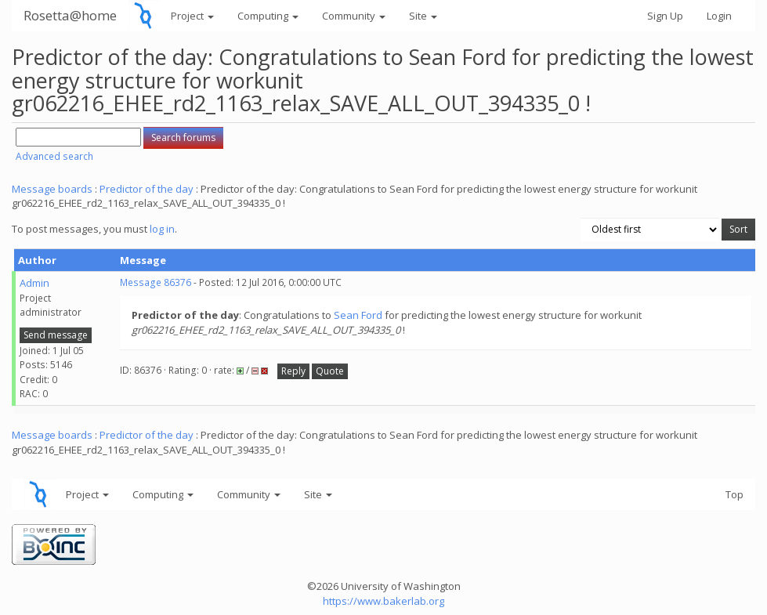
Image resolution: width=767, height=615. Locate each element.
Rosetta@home (70, 15)
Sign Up (665, 16)
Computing (267, 16)
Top (734, 494)
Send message (56, 335)
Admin (34, 283)
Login (719, 16)
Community (353, 16)
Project (192, 16)
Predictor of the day (146, 189)
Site (423, 16)
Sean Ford (358, 315)
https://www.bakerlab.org (383, 601)
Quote (330, 371)
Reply (293, 371)
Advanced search (54, 156)
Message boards (52, 189)
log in (162, 229)
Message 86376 (155, 282)
